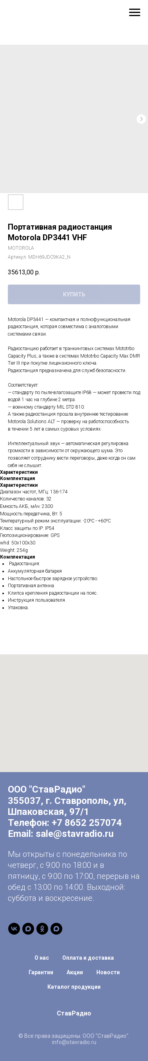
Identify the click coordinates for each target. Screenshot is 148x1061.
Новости (108, 972)
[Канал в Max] (28, 929)
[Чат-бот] (56, 929)
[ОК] (42, 929)
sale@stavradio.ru (75, 833)
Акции (75, 972)
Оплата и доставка (88, 958)
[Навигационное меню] (134, 12)
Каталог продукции (74, 987)
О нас (41, 958)
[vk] (14, 929)
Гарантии (41, 972)
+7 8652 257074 (87, 822)
